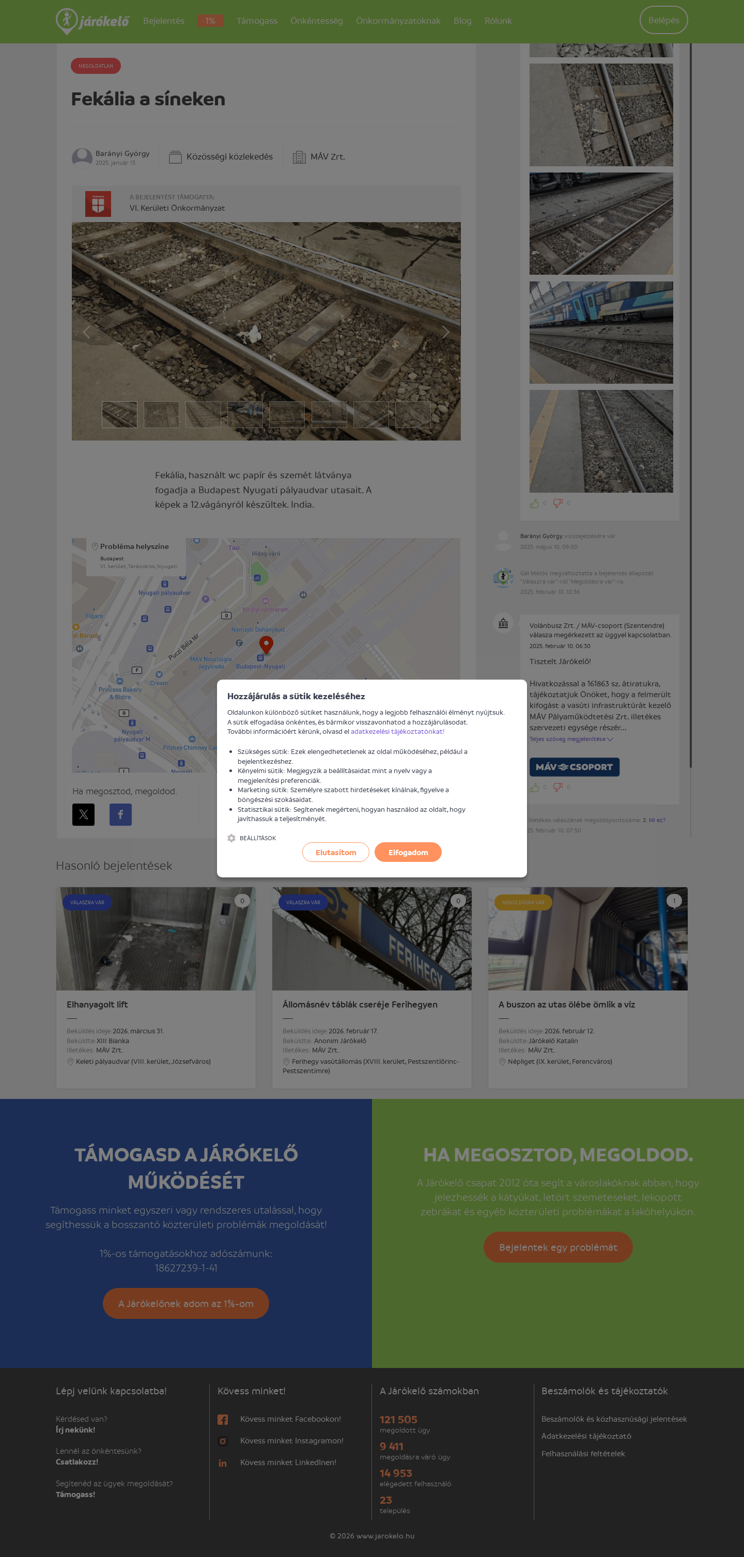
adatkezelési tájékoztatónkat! (398, 731)
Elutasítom (336, 852)
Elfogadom (408, 852)
